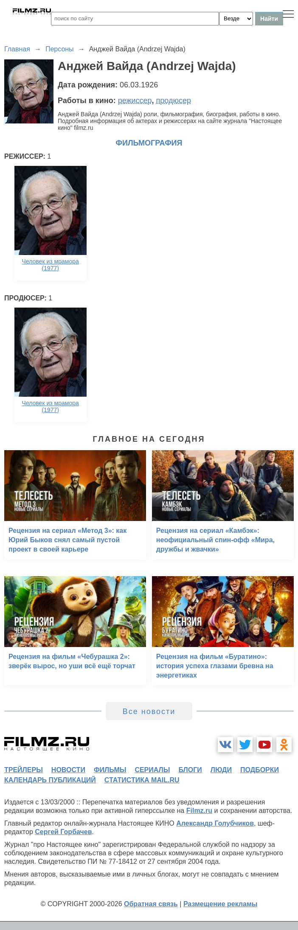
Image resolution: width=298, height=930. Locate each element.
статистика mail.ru (142, 780)
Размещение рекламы (220, 904)
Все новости (149, 711)
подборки (259, 769)
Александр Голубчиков (215, 823)
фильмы (110, 769)
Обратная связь (151, 904)
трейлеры (23, 769)
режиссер (135, 100)
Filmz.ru (199, 810)
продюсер (173, 100)
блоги (190, 769)
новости (68, 769)
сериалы (152, 769)
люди (221, 769)
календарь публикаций (50, 780)
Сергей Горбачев (63, 831)
